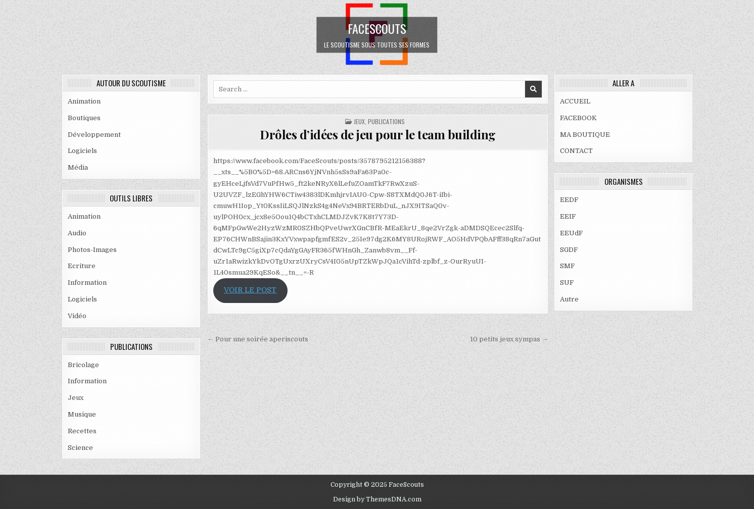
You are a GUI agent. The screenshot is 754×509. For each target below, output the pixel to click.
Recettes (82, 431)
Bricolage (83, 365)
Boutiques (84, 118)
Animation (84, 101)
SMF (567, 266)
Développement (94, 134)
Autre (569, 299)
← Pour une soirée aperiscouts (257, 339)
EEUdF (571, 233)
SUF (567, 282)
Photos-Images (92, 249)
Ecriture (82, 266)
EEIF (568, 216)
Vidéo (77, 316)
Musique (82, 414)
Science (80, 447)
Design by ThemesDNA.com (377, 499)
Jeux (75, 397)
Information (87, 282)
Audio (77, 233)
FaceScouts (377, 28)
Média (78, 167)
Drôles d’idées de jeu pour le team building (378, 134)
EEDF (569, 199)
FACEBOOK (578, 118)
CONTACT (576, 151)
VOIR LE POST (250, 290)
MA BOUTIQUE (585, 134)
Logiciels (82, 151)
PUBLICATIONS (386, 121)
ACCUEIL (575, 101)
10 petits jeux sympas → (509, 339)
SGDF (569, 249)
